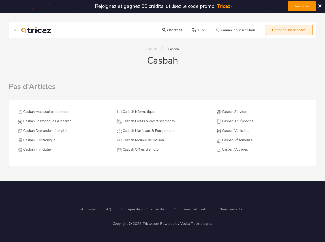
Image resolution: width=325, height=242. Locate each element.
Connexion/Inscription (235, 30)
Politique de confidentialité (142, 209)
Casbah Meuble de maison (140, 140)
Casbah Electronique (37, 140)
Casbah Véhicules (233, 130)
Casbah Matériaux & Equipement (145, 130)
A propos (88, 209)
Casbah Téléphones (235, 121)
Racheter (302, 6)
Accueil (151, 49)
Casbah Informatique (136, 111)
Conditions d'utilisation (191, 209)
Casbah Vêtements (234, 140)
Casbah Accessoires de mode (43, 111)
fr (199, 30)
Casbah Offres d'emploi (138, 149)
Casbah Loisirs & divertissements (146, 121)
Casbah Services (232, 111)
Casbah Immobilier (35, 149)
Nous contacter (232, 209)
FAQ (108, 209)
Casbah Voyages (232, 149)
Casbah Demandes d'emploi (42, 130)
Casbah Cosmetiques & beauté (45, 121)
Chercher (172, 29)
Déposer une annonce (289, 29)
